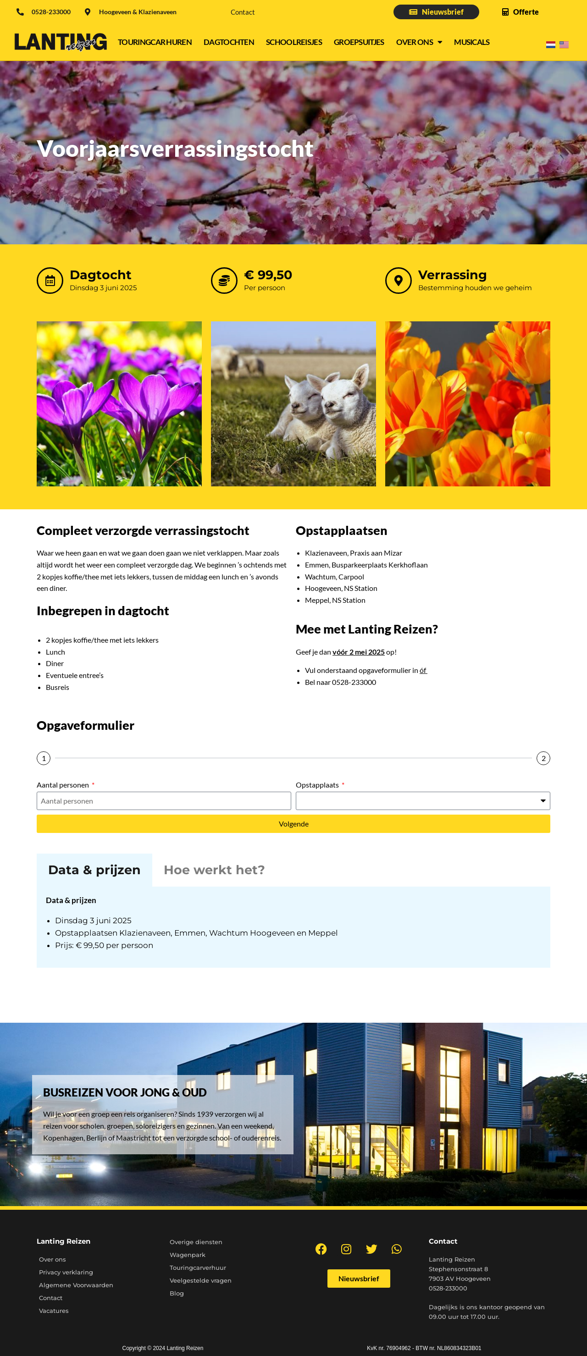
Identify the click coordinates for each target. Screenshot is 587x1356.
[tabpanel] (293, 927)
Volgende (294, 823)
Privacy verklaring (66, 1272)
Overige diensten (196, 1242)
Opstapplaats (318, 784)
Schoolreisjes (294, 42)
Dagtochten (229, 42)
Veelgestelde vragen (201, 1280)
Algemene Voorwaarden (76, 1285)
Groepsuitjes (359, 42)
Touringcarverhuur (198, 1267)
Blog (177, 1293)
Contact (243, 12)
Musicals (471, 42)
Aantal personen (63, 784)
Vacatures (54, 1310)
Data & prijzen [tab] (94, 869)
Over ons (419, 42)
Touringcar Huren (155, 42)
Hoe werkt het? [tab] (214, 869)
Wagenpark (187, 1254)
